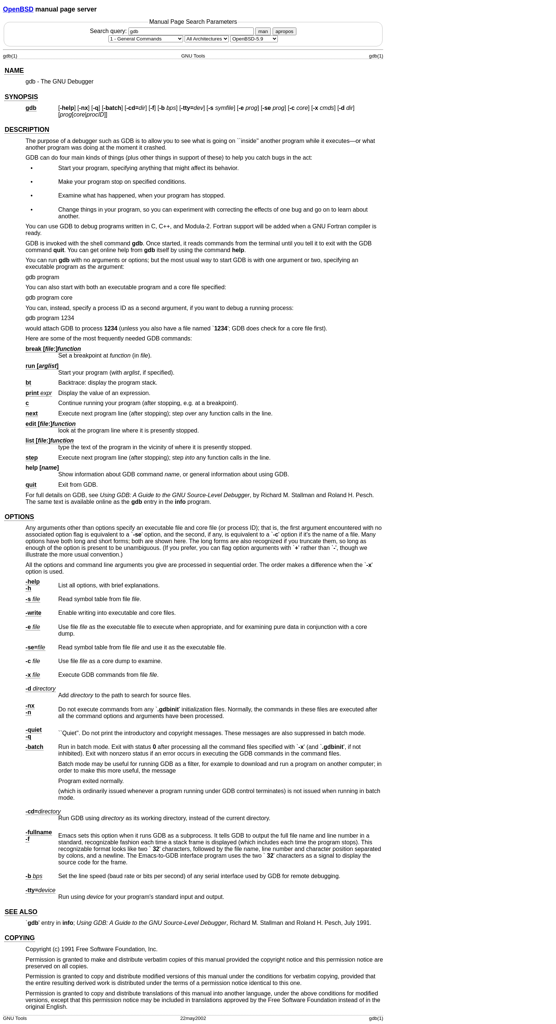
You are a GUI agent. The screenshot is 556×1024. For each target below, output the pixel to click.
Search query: (173, 31)
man (263, 31)
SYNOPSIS (21, 97)
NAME (14, 70)
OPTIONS (19, 517)
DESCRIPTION (26, 129)
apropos (284, 31)
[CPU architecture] (207, 38)
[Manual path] (254, 38)
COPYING (19, 938)
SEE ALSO (20, 912)
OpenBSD (18, 9)
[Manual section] (145, 38)
